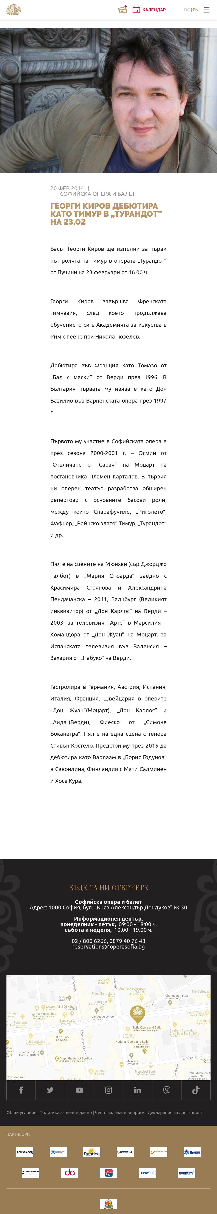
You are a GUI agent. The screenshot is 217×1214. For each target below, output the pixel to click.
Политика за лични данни (65, 1112)
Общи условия (21, 1112)
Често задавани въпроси (120, 1112)
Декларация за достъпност (175, 1112)
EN (195, 10)
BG (187, 10)
